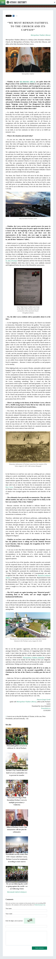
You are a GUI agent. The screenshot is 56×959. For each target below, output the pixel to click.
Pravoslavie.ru (45, 708)
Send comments (39, 948)
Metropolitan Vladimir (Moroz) (40, 35)
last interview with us (27, 82)
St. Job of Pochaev (11, 261)
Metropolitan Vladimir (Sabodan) (33, 657)
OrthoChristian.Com (40, 905)
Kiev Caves (9, 487)
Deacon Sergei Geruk (43, 699)
